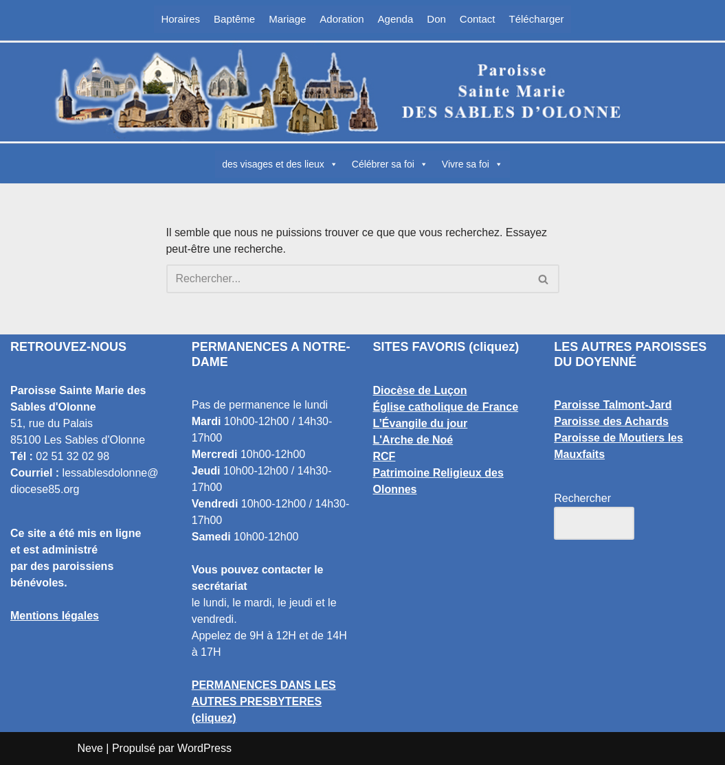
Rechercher (582, 498)
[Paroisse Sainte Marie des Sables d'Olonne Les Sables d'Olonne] (362, 92)
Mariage (287, 19)
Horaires (180, 19)
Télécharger (536, 19)
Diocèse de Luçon (420, 390)
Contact (477, 19)
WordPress (204, 748)
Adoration (342, 19)
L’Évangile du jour (420, 423)
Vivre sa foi (472, 164)
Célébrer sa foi (390, 164)
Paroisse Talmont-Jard (612, 405)
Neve (90, 748)
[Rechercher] (347, 278)
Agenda (396, 19)
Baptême (234, 19)
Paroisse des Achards (611, 421)
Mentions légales (54, 615)
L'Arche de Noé (413, 440)
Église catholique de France (446, 407)
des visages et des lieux (280, 164)
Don (436, 19)
